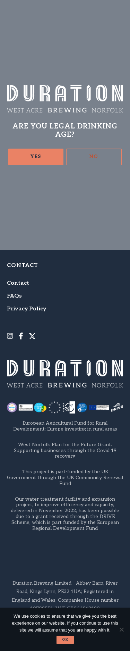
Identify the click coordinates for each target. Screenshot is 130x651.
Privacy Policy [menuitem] (26, 309)
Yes (36, 156)
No (93, 156)
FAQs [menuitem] (14, 296)
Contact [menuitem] (18, 283)
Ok (65, 639)
